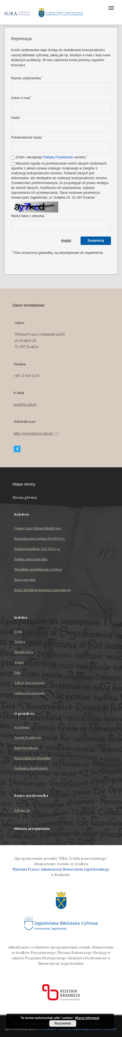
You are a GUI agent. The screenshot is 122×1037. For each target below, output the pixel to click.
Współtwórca (23, 652)
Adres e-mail (21, 98)
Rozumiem (62, 1023)
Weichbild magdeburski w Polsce (38, 569)
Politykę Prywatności (57, 157)
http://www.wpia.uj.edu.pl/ (36, 433)
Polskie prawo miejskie (31, 559)
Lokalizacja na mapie (29, 693)
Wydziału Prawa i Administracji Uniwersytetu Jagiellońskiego (61, 869)
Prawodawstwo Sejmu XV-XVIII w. (39, 538)
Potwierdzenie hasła (27, 137)
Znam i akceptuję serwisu (52, 157)
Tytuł (18, 631)
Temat (19, 662)
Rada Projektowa (26, 748)
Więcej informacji (87, 1017)
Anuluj (66, 240)
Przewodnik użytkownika (32, 758)
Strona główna (25, 497)
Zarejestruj (96, 240)
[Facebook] (17, 449)
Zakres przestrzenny (29, 683)
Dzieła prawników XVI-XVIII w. (37, 549)
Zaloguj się (22, 810)
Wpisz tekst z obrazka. (29, 216)
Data (17, 672)
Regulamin (22, 727)
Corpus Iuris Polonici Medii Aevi (37, 528)
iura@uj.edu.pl (25, 404)
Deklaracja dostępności (31, 768)
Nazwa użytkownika (27, 78)
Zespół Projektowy (28, 737)
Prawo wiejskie (25, 579)
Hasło (16, 118)
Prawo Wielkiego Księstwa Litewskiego (42, 590)
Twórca (19, 641)
